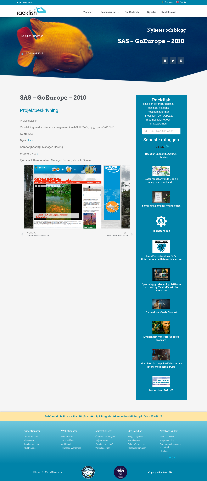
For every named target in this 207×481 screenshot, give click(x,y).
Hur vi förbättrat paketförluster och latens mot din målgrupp (161, 365)
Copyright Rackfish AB (160, 472)
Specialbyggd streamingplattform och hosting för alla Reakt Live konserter (161, 287)
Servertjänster (103, 430)
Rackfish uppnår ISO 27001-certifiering (161, 155)
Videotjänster (32, 430)
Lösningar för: (110, 12)
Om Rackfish (133, 12)
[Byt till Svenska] (167, 2)
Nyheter (151, 11)
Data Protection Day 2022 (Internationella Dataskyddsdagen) (161, 257)
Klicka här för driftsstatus (47, 472)
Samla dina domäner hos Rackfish (161, 205)
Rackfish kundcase (32, 35)
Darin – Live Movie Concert (161, 312)
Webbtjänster (69, 430)
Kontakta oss (24, 2)
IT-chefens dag (161, 230)
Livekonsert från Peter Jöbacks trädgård (161, 338)
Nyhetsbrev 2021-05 (161, 390)
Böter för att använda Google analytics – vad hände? (161, 180)
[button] (165, 60)
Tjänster (89, 12)
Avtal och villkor (169, 430)
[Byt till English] (182, 2)
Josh (30, 140)
